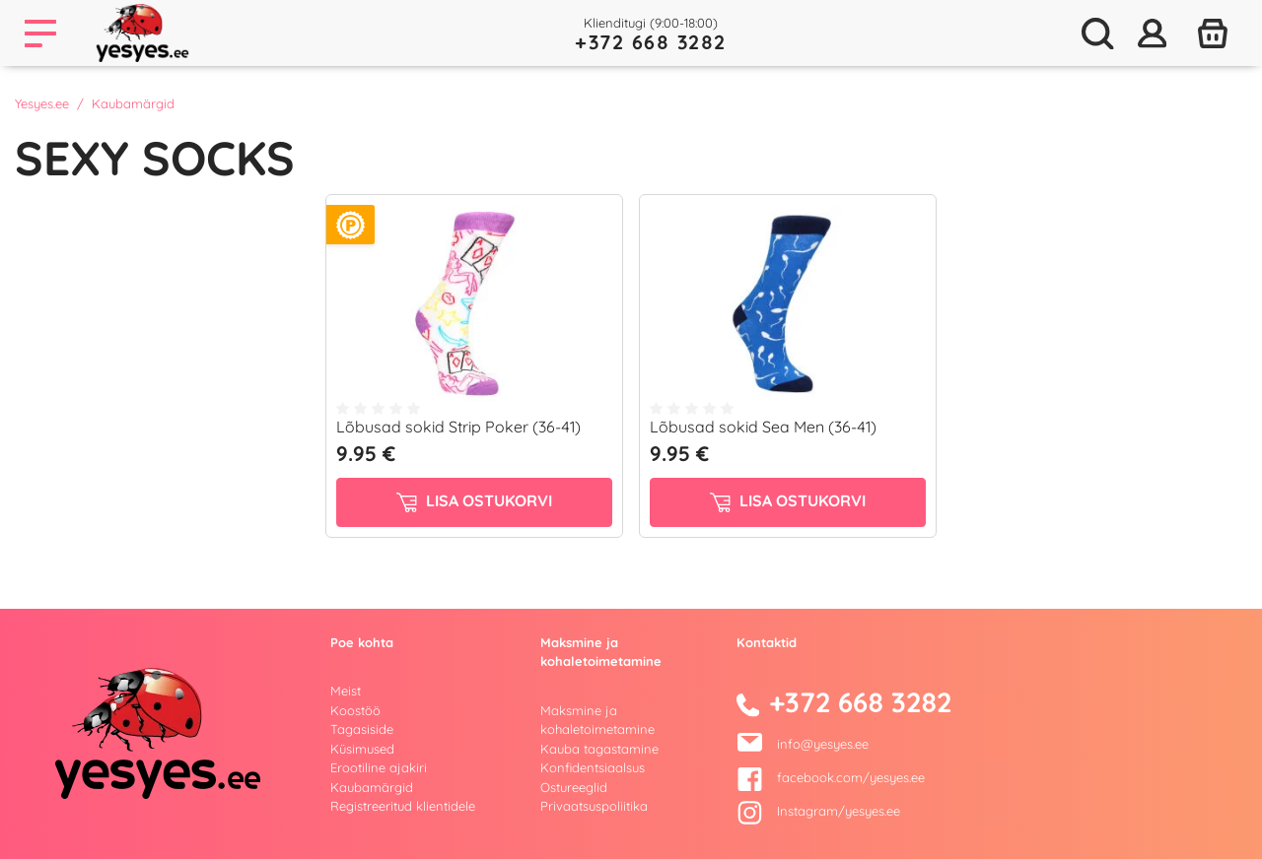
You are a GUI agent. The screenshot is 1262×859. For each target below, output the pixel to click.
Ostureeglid (573, 787)
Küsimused (362, 749)
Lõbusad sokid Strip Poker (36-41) (458, 426)
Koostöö (355, 710)
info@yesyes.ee (823, 744)
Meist (345, 690)
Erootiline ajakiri (378, 767)
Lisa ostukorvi (474, 501)
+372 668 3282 (651, 42)
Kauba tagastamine (599, 749)
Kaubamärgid (371, 787)
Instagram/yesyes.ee (818, 811)
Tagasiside (361, 729)
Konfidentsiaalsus (592, 767)
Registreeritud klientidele (402, 806)
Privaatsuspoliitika (594, 806)
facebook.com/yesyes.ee (830, 777)
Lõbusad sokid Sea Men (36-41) (763, 426)
